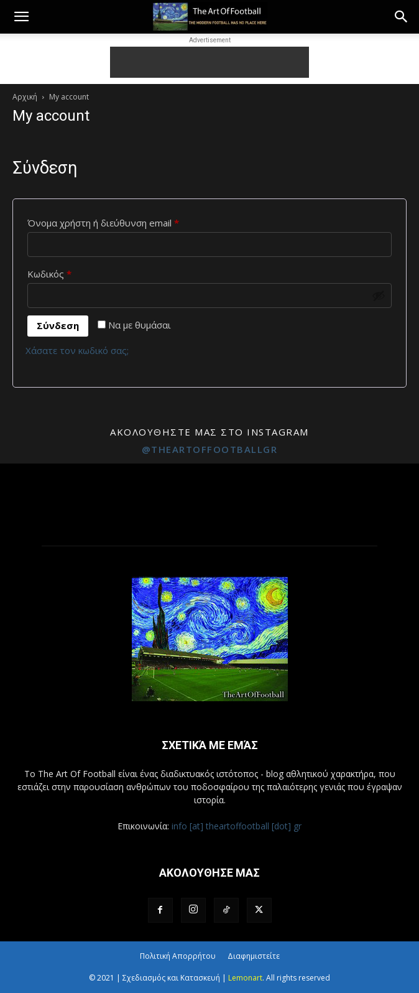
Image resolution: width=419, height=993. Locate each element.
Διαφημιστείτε (254, 956)
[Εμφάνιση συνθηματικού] (378, 295)
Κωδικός (72, 272)
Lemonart (245, 977)
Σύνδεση (58, 325)
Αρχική (24, 96)
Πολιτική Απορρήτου (178, 956)
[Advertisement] (209, 62)
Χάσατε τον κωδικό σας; (77, 350)
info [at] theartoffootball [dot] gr (237, 826)
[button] (21, 17)
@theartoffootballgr (210, 449)
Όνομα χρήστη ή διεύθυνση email (126, 221)
